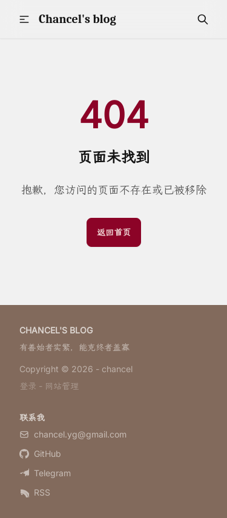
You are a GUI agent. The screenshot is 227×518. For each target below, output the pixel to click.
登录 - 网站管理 (49, 386)
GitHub (40, 453)
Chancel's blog (77, 19)
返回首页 (114, 232)
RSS (34, 492)
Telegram (45, 473)
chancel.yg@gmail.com (73, 434)
